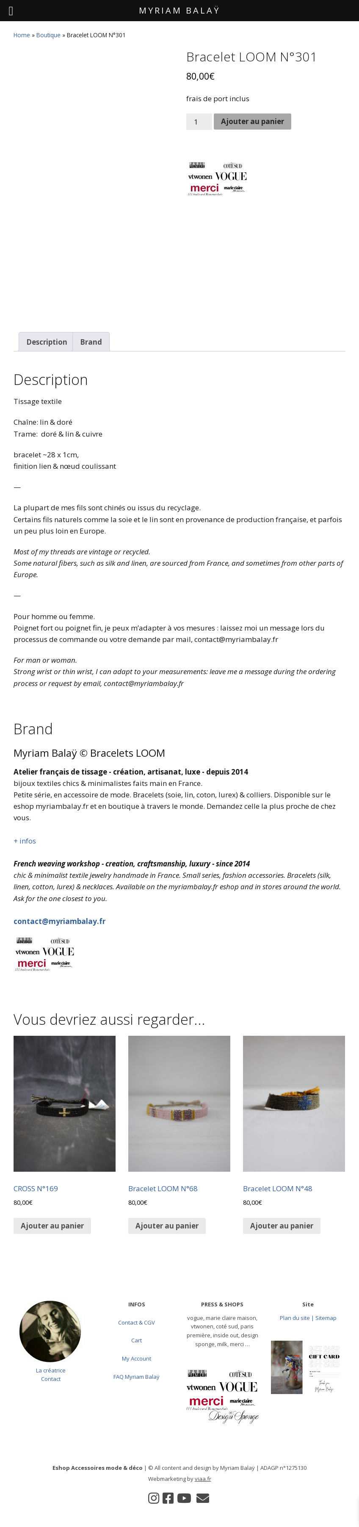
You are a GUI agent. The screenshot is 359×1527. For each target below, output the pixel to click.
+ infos (25, 841)
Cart (136, 1340)
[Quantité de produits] (199, 121)
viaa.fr (203, 1479)
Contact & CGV (136, 1322)
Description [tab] (46, 342)
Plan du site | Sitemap (308, 1318)
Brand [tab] (91, 342)
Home (22, 35)
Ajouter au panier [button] (52, 1226)
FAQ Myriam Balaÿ (136, 1376)
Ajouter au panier (252, 121)
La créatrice (51, 1370)
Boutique (48, 35)
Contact (51, 1379)
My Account (136, 1358)
